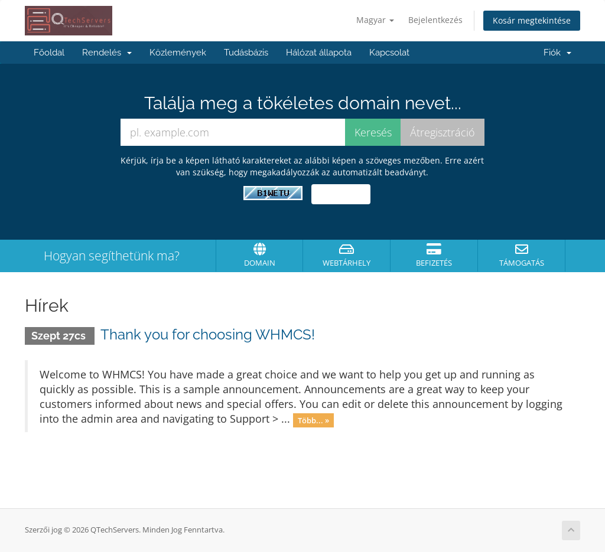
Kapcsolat (389, 52)
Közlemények (177, 52)
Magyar (375, 19)
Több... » (313, 419)
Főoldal (49, 52)
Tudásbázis (246, 52)
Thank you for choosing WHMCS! (207, 334)
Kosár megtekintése (532, 20)
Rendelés (107, 52)
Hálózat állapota (319, 52)
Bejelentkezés (435, 19)
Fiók (557, 52)
